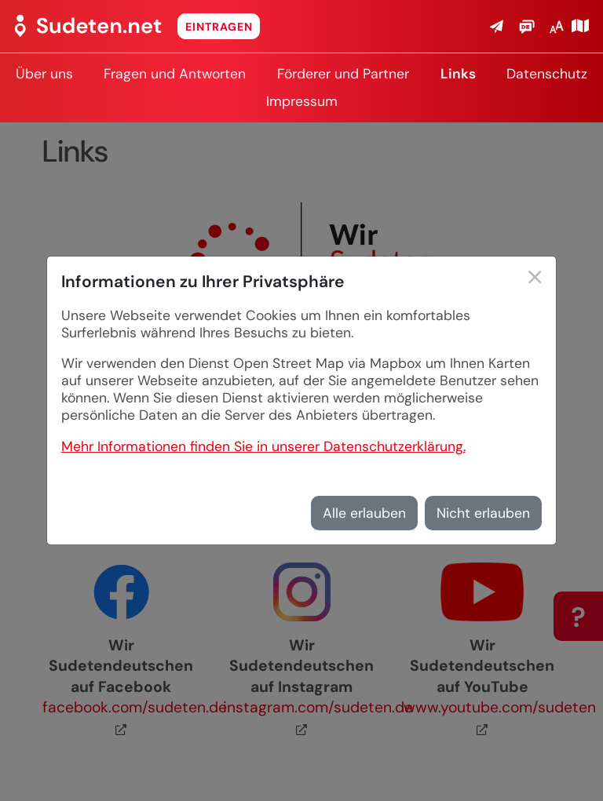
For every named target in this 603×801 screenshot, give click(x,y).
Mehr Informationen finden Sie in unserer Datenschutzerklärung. (263, 446)
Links (458, 73)
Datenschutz (546, 73)
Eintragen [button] (219, 27)
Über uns (44, 73)
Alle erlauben (364, 513)
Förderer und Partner (343, 73)
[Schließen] (535, 279)
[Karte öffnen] (580, 26)
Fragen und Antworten (175, 73)
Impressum (302, 101)
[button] (497, 26)
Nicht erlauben (483, 513)
